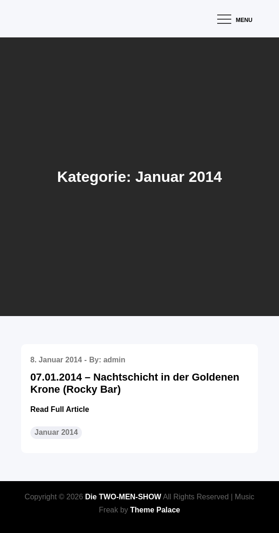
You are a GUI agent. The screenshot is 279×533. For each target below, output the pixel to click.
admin (114, 360)
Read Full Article (59, 409)
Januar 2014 (56, 432)
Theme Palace (155, 510)
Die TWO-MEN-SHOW (123, 497)
